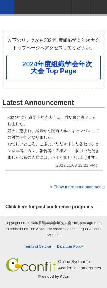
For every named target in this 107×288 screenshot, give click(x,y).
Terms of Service (37, 246)
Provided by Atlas (53, 276)
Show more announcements (79, 187)
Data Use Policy (70, 246)
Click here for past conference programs (49, 206)
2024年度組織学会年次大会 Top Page (57, 67)
